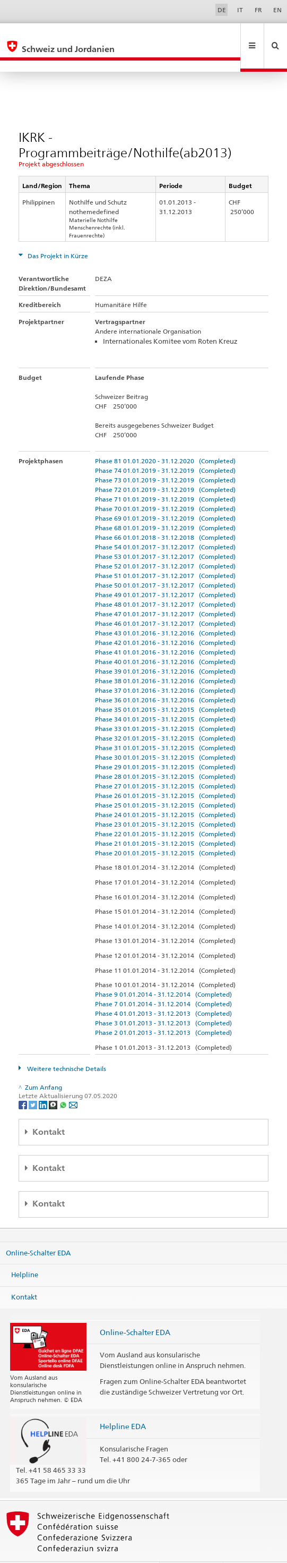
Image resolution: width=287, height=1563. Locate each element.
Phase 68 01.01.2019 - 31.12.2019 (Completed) (165, 505)
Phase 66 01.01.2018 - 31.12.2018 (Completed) (165, 514)
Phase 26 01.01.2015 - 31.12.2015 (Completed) (165, 772)
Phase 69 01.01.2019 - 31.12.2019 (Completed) (165, 495)
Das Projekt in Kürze (57, 233)
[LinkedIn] (44, 1081)
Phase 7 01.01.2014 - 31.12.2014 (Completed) (163, 981)
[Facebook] (24, 1081)
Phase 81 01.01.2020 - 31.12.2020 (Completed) (165, 438)
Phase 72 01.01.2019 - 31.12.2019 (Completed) (165, 466)
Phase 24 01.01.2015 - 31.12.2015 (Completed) (165, 791)
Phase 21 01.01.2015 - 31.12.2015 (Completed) (165, 820)
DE (222, 10)
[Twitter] (34, 1081)
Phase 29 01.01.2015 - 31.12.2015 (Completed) (165, 744)
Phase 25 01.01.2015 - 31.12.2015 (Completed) (165, 782)
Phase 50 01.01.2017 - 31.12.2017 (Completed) (165, 562)
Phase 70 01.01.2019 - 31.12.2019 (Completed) (165, 485)
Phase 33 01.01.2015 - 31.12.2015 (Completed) (165, 705)
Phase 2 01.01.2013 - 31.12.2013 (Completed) (163, 1009)
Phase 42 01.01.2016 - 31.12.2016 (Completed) (165, 619)
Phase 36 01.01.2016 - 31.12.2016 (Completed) (165, 677)
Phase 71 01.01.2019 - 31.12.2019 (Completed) (165, 476)
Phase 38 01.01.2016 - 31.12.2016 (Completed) (165, 658)
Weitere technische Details (65, 1046)
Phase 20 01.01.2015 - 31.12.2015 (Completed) (165, 830)
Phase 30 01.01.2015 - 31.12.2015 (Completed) (165, 734)
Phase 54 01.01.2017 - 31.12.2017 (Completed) (165, 524)
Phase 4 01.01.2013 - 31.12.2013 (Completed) (163, 990)
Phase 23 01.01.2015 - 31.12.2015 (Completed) (165, 801)
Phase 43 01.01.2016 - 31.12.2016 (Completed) (165, 610)
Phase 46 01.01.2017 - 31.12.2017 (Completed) (165, 600)
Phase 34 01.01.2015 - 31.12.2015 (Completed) (165, 696)
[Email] (73, 1081)
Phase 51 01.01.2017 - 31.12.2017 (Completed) (165, 552)
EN (277, 10)
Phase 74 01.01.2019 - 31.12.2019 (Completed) (165, 447)
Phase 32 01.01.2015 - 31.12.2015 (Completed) (165, 715)
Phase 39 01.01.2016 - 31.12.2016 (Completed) (165, 648)
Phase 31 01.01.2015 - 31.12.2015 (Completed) (165, 724)
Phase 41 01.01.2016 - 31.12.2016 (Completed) (165, 629)
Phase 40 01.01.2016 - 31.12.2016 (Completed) (165, 638)
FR (258, 10)
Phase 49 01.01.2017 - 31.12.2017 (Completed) (165, 571)
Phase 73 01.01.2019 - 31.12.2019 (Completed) (165, 457)
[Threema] (54, 1081)
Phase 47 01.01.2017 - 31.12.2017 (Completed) (165, 591)
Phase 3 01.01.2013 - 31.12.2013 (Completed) (163, 1000)
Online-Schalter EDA (38, 1230)
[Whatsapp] (64, 1081)
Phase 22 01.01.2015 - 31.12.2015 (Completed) (165, 811)
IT (240, 10)
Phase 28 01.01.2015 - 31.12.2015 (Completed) (165, 753)
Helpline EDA (123, 1403)
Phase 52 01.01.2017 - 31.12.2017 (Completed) (165, 543)
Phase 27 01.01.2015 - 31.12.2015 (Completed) (165, 763)
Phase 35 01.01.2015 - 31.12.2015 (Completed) (165, 686)
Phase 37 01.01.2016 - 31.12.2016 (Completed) (165, 667)
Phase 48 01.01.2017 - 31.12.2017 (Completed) (165, 581)
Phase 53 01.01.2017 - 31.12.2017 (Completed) (165, 533)
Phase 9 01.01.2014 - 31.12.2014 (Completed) (163, 971)
